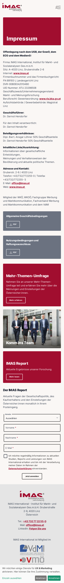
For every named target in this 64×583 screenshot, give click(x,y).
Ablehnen (41, 578)
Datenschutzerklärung (20, 468)
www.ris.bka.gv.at (50, 98)
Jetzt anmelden (32, 476)
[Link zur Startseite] (12, 7)
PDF (12, 224)
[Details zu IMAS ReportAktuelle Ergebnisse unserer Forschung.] (32, 367)
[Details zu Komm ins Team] (32, 328)
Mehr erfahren (15, 300)
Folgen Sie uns (37, 528)
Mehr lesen (14, 377)
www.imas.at (21, 73)
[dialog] (32, 574)
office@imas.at (21, 183)
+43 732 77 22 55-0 (34, 521)
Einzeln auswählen (11, 578)
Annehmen (54, 578)
